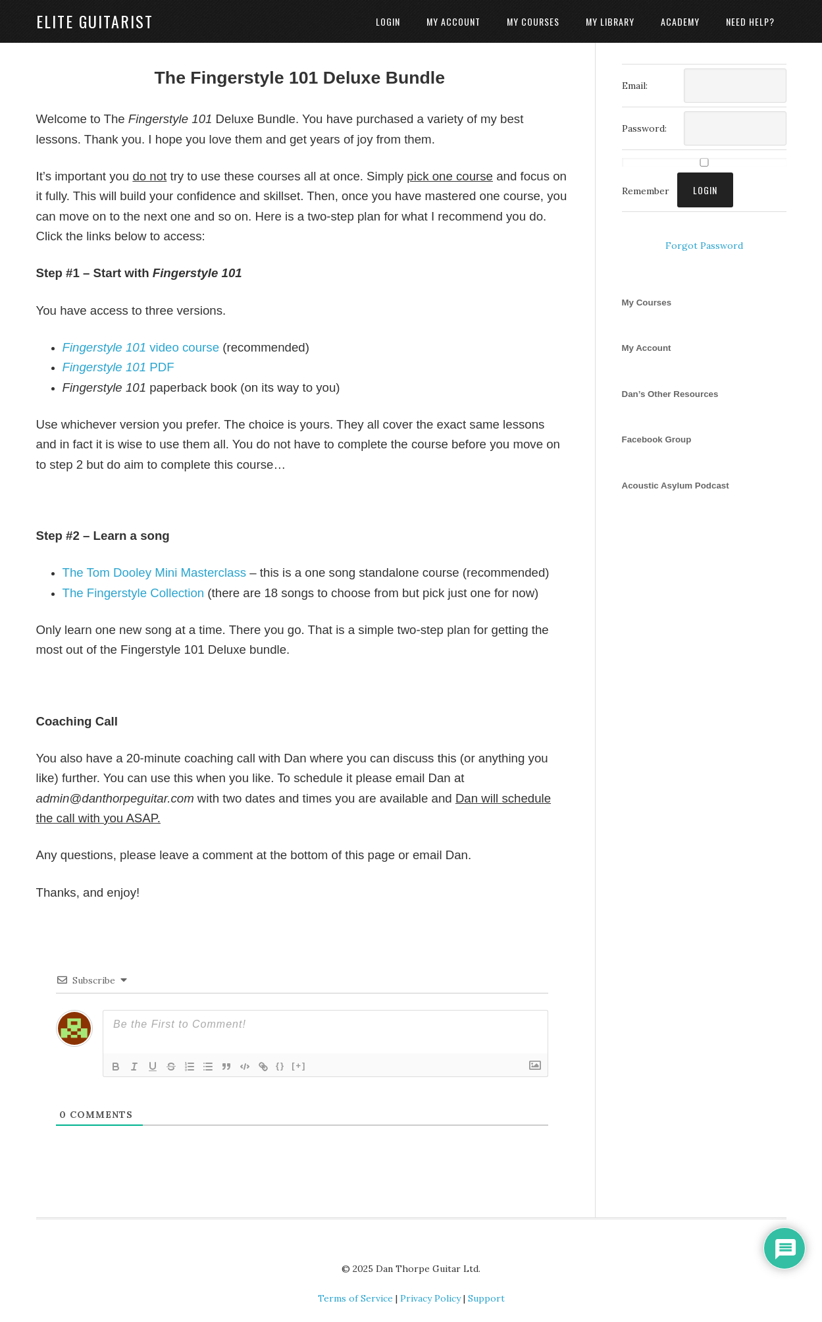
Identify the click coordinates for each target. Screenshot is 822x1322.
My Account (646, 348)
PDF (118, 367)
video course (141, 347)
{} (280, 1066)
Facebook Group (657, 439)
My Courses (647, 302)
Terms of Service (355, 1298)
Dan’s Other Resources (670, 394)
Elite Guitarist (94, 21)
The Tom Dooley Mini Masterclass (155, 572)
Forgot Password (704, 245)
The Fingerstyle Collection (134, 593)
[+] (299, 1066)
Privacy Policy (430, 1298)
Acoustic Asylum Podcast (675, 485)
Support (486, 1298)
